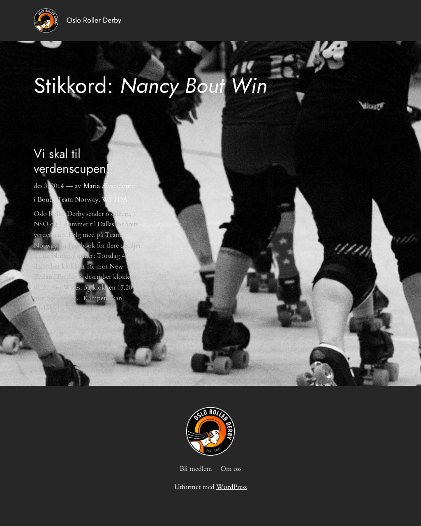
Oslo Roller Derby (94, 20)
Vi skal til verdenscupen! (72, 161)
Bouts (45, 199)
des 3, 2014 (49, 185)
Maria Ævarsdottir (108, 185)
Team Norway (77, 199)
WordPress (231, 486)
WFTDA (114, 199)
